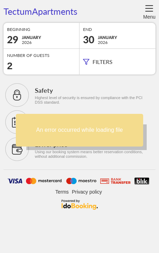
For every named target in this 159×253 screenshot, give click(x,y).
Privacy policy (87, 192)
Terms (62, 192)
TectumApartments (40, 12)
